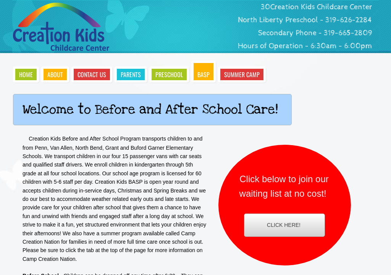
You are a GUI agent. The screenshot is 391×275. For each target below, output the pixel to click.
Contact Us (92, 74)
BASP (203, 74)
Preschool (169, 74)
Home (26, 74)
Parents (131, 74)
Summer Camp (242, 74)
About (55, 74)
